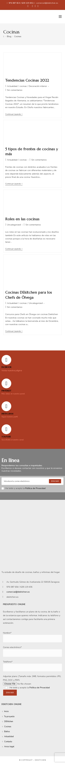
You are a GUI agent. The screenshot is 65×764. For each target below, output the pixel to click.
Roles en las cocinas (22, 219)
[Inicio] (3, 36)
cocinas (23, 86)
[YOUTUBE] (6, 429)
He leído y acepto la (23, 488)
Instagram (7, 414)
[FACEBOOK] (6, 360)
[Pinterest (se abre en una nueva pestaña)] (32, 6)
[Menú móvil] (60, 16)
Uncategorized (14, 224)
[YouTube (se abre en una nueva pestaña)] (37, 6)
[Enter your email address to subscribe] (32, 481)
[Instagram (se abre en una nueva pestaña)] (35, 6)
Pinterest (6, 391)
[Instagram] (6, 406)
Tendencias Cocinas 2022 (27, 80)
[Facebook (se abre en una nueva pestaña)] (28, 6)
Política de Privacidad (35, 488)
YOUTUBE (6, 436)
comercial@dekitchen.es (47, 3)
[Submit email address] (55, 481)
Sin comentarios (14, 90)
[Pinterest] (6, 383)
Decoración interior (38, 86)
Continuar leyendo (13, 114)
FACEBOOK (6, 367)
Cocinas (17, 36)
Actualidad (12, 86)
